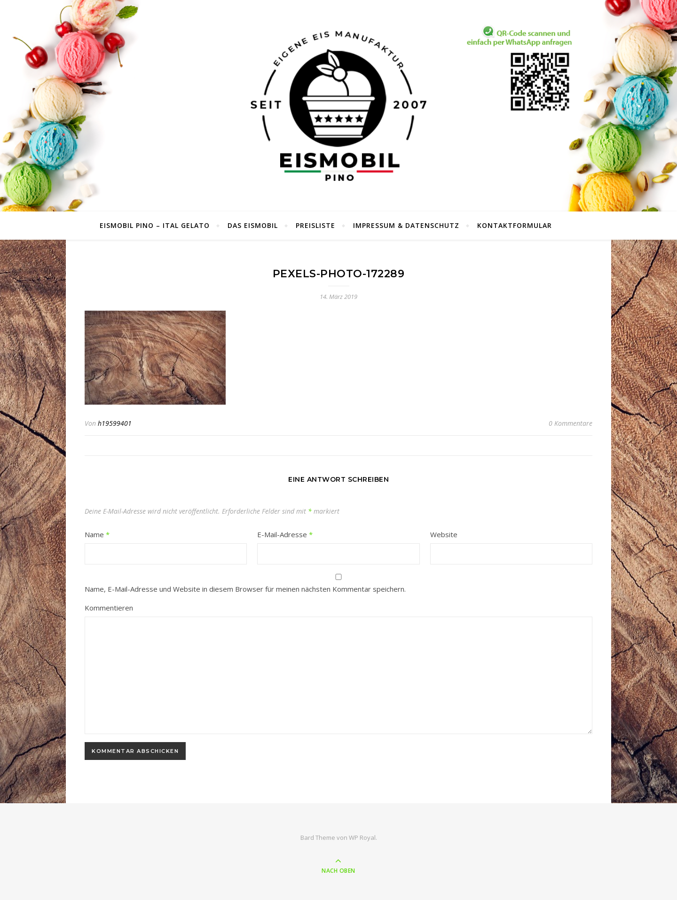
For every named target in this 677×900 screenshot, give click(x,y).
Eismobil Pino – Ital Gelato (155, 225)
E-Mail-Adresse (285, 534)
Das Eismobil (253, 225)
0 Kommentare (570, 423)
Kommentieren (109, 607)
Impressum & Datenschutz (406, 225)
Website (443, 534)
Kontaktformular (514, 225)
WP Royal (362, 837)
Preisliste (315, 225)
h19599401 (115, 423)
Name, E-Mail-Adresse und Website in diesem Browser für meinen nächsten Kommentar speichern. (245, 589)
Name (97, 534)
